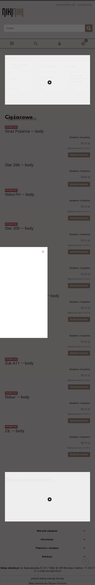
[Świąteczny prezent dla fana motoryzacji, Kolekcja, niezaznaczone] (76, 78)
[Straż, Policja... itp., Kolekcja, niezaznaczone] (47, 78)
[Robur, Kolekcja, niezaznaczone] (76, 66)
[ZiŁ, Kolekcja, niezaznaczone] (47, 89)
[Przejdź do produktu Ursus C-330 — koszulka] (47, 517)
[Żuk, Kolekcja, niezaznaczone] (76, 89)
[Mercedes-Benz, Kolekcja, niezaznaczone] (47, 66)
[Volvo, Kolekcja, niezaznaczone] (18, 89)
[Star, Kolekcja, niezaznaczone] (18, 78)
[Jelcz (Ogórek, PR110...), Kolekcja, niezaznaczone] (18, 66)
